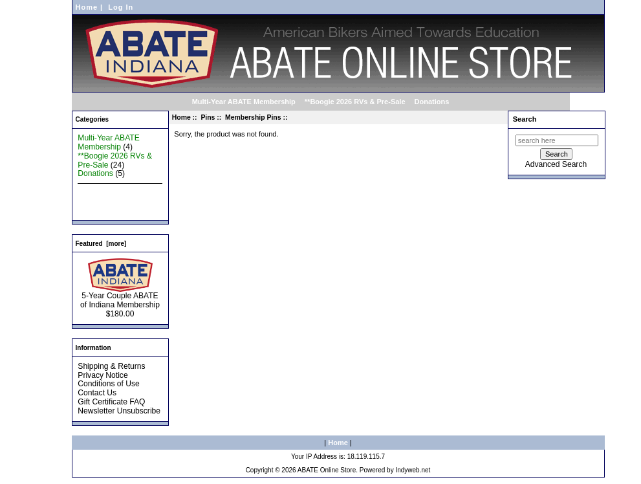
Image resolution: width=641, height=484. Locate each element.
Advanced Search (556, 164)
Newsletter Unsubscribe (119, 410)
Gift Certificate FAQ (111, 401)
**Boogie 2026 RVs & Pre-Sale (355, 101)
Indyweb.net (412, 470)
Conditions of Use (108, 383)
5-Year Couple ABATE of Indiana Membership (120, 297)
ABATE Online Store (327, 470)
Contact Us (97, 392)
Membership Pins (253, 117)
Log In (120, 7)
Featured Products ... (114, 200)
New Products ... (106, 191)
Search (525, 119)
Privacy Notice (102, 375)
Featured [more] (101, 243)
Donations (432, 101)
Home (87, 7)
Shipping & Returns (111, 366)
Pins (208, 117)
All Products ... (103, 209)
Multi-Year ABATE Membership (244, 101)
